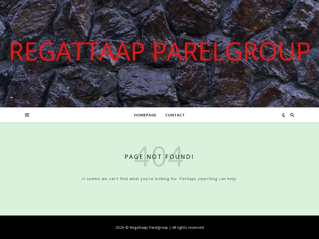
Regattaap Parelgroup (159, 50)
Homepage (145, 114)
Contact (175, 114)
